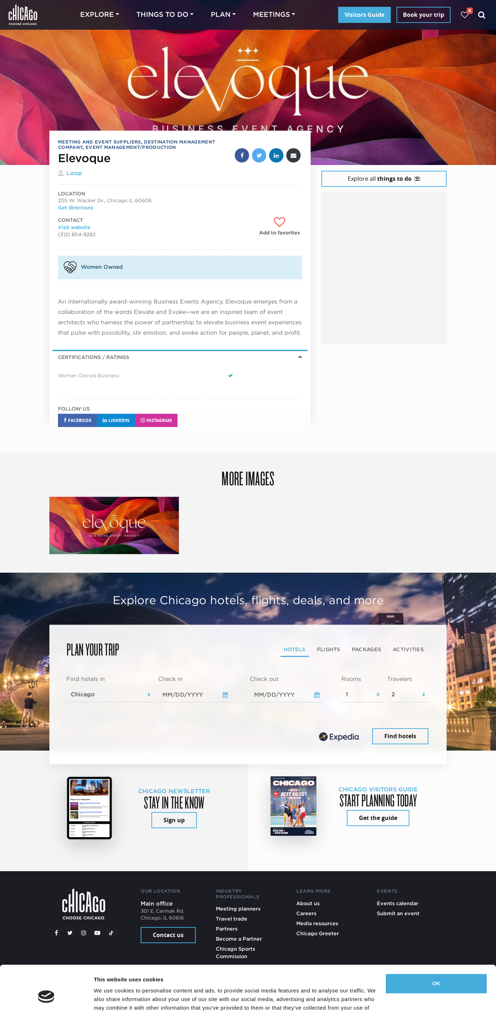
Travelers (399, 678)
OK (436, 947)
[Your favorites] (464, 15)
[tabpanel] (248, 710)
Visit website (74, 227)
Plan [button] (220, 14)
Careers (306, 913)
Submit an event (398, 913)
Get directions (75, 207)
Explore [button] (97, 14)
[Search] (481, 15)
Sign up (174, 820)
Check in (170, 678)
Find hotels (400, 736)
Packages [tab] (366, 649)
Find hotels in (86, 678)
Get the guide (378, 818)
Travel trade (231, 919)
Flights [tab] (328, 649)
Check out (264, 678)
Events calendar (397, 903)
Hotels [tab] (295, 649)
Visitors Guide (364, 15)
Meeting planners (238, 909)
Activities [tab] (408, 649)
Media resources (317, 923)
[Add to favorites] (279, 226)
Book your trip (423, 15)
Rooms (351, 678)
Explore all (384, 179)
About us (308, 903)
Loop (74, 173)
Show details (110, 1000)
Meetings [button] (271, 14)
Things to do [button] (162, 14)
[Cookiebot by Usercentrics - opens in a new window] (46, 1000)
